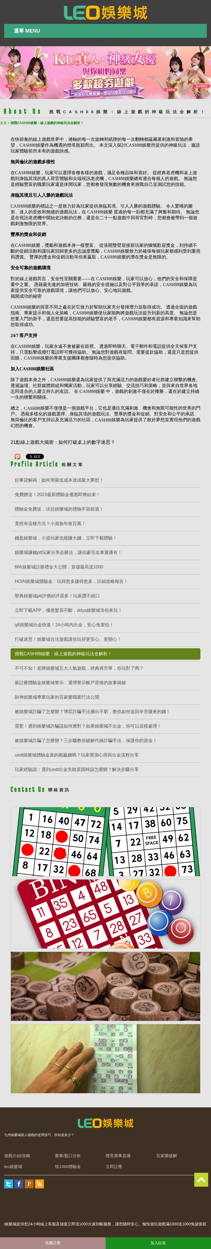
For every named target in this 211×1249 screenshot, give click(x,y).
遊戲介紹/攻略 (17, 1155)
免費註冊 (53, 1243)
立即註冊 (114, 1166)
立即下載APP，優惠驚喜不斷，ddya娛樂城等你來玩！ (68, 610)
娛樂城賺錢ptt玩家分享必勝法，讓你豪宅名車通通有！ (68, 552)
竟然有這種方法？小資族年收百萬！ (50, 523)
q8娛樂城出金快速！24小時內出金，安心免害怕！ (64, 624)
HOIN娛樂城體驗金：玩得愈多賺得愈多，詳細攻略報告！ (71, 581)
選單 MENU (27, 31)
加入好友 (158, 1243)
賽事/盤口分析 (68, 1155)
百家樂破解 (166, 1155)
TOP (201, 1180)
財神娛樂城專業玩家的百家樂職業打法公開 (57, 697)
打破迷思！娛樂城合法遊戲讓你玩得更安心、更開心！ (68, 639)
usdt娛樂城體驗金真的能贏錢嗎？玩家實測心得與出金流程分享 (77, 755)
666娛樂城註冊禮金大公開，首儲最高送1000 (59, 567)
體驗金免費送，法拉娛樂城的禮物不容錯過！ (59, 509)
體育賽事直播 (118, 1155)
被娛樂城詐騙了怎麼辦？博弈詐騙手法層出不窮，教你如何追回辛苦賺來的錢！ (92, 711)
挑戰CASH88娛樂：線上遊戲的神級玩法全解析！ (63, 653)
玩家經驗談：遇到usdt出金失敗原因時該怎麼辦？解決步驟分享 (77, 769)
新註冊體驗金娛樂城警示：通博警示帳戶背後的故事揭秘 (70, 682)
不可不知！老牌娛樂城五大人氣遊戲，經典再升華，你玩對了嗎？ (79, 668)
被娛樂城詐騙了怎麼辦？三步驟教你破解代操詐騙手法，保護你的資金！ (86, 740)
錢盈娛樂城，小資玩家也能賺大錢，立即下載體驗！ (66, 538)
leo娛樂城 (13, 1166)
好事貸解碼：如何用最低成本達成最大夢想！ (59, 480)
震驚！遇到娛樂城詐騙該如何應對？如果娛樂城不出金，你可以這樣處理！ (88, 726)
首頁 (3, 123)
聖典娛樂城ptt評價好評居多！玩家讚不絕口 (57, 595)
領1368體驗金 (68, 1166)
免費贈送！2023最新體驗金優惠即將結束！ (57, 494)
